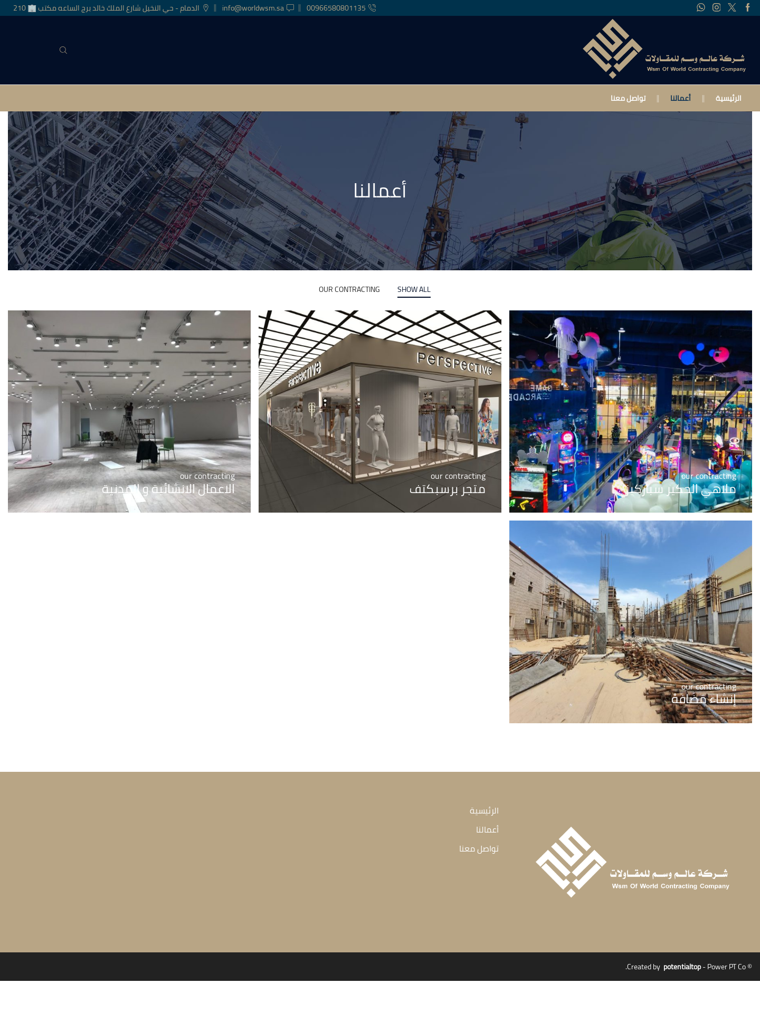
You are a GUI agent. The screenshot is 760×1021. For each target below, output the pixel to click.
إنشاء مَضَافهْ (702, 699)
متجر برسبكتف (446, 488)
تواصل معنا (628, 98)
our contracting (349, 289)
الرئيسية (729, 98)
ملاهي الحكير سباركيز (679, 488)
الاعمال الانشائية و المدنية (167, 488)
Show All (414, 289)
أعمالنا (680, 98)
